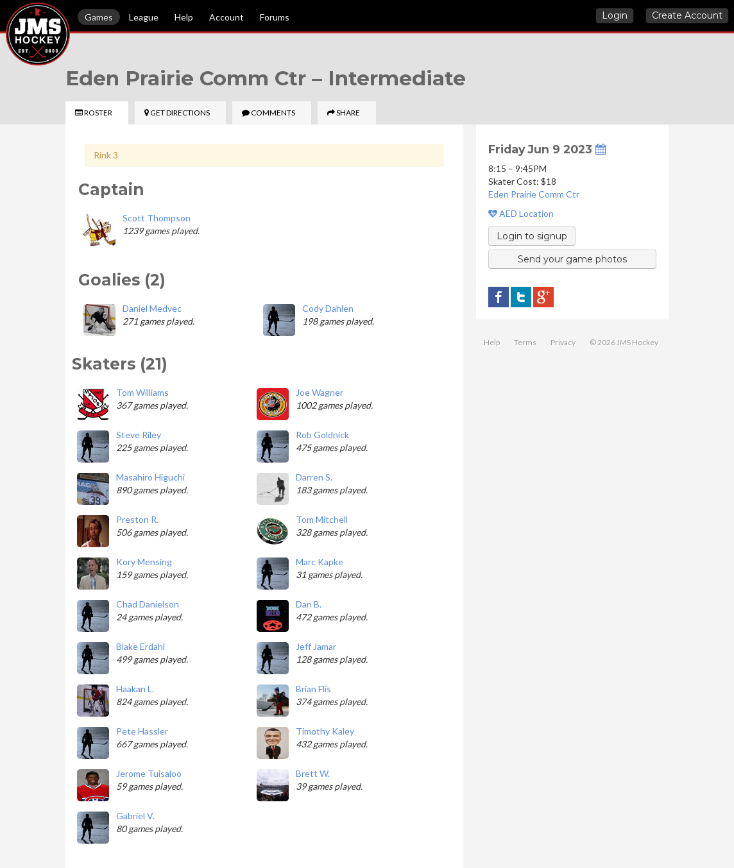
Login (614, 15)
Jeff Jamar (316, 646)
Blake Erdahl (140, 646)
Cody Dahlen (328, 308)
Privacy (563, 342)
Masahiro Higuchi (150, 477)
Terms (525, 342)
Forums (274, 17)
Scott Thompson (157, 217)
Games (99, 17)
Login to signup (532, 236)
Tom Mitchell (322, 519)
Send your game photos (572, 259)
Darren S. (314, 477)
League (143, 17)
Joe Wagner (319, 392)
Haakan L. (135, 688)
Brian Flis (313, 688)
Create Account (687, 15)
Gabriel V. (135, 815)
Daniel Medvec (152, 308)
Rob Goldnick (322, 434)
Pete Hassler (142, 731)
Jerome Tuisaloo (149, 773)
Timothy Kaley (325, 731)
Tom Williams (142, 392)
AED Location (521, 213)
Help (184, 17)
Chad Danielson (147, 604)
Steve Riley (138, 434)
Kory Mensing (144, 561)
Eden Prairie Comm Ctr (533, 194)
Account (226, 17)
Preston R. (137, 519)
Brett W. (313, 773)
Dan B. (308, 604)
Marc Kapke (319, 561)
